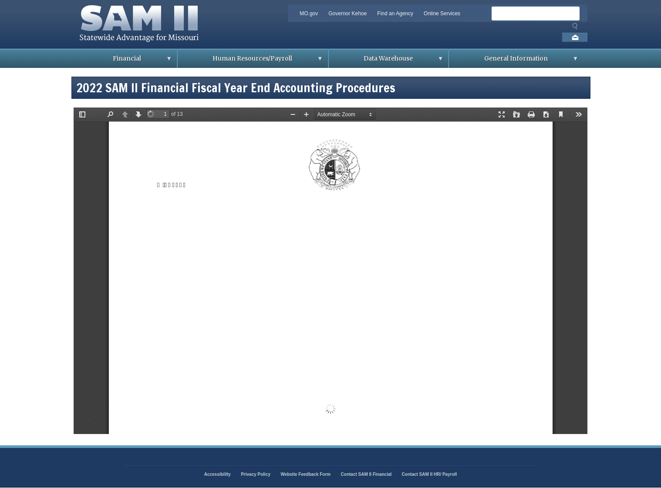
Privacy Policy (255, 474)
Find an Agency (395, 13)
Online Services (442, 13)
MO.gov (309, 13)
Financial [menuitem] (125, 61)
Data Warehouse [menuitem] (386, 61)
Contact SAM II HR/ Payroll (429, 474)
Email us (574, 37)
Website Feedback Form (305, 474)
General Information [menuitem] (513, 61)
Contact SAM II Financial (366, 474)
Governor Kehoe (347, 13)
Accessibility (217, 474)
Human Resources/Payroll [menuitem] (250, 61)
